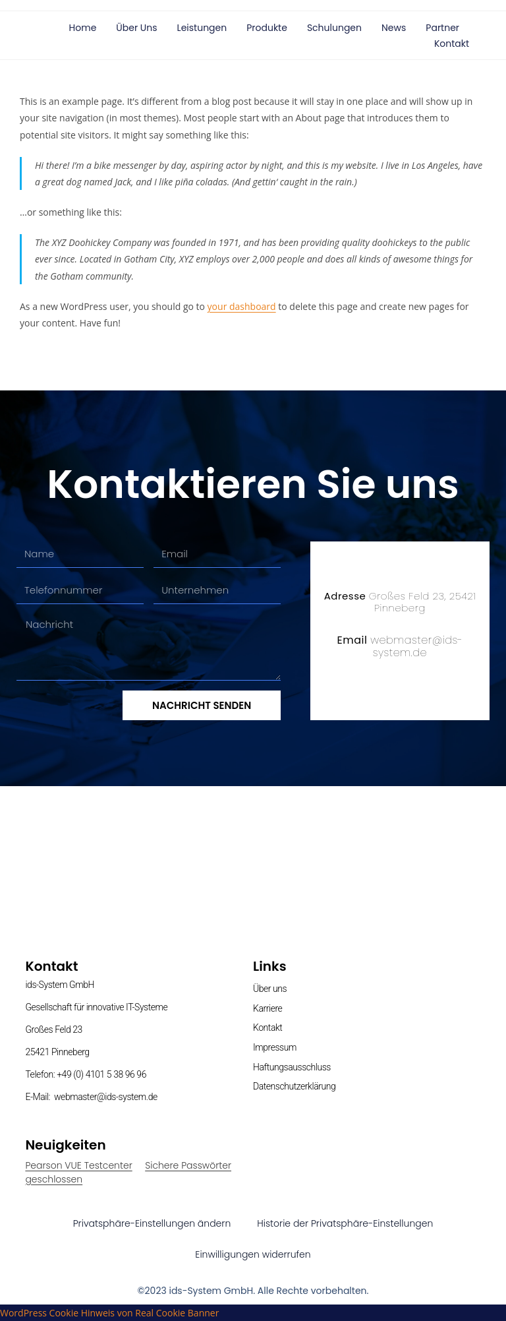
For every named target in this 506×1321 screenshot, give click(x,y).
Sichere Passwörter (188, 1165)
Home (83, 27)
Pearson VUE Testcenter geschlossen (78, 1172)
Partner (442, 27)
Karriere (267, 1008)
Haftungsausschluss (292, 1067)
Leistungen (202, 27)
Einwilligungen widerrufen (252, 1254)
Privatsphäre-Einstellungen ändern (152, 1223)
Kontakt (451, 43)
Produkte (266, 27)
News (393, 27)
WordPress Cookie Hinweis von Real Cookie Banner (109, 1312)
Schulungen (334, 27)
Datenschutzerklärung (294, 1086)
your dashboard (242, 306)
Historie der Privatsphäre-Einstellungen (345, 1223)
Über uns (136, 27)
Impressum (274, 1047)
